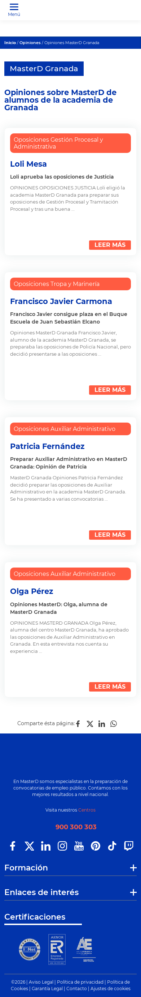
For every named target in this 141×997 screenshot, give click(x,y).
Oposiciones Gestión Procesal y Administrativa (58, 143)
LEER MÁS (109, 244)
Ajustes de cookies (111, 988)
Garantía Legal (47, 988)
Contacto (76, 988)
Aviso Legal (41, 982)
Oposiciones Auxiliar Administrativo (64, 428)
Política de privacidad (80, 982)
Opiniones (30, 42)
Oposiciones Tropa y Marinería (57, 284)
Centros (87, 810)
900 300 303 (76, 827)
